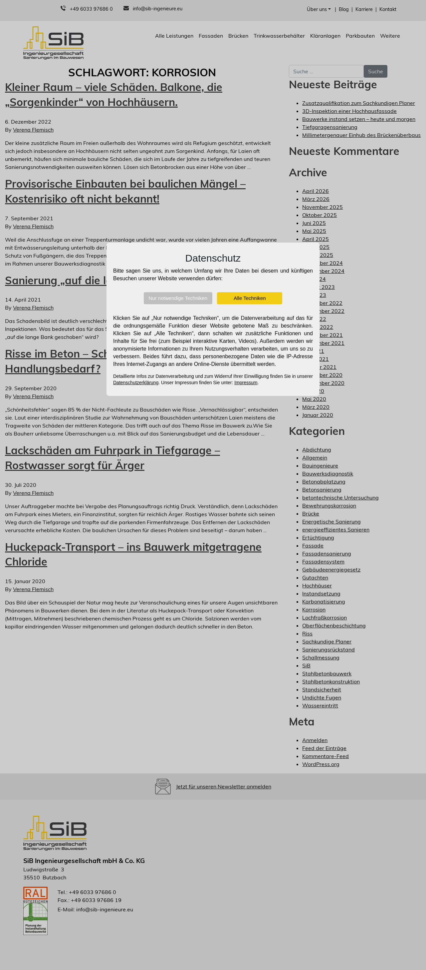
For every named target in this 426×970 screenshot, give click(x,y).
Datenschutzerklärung (135, 382)
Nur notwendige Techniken (178, 298)
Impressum (245, 382)
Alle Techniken (250, 298)
